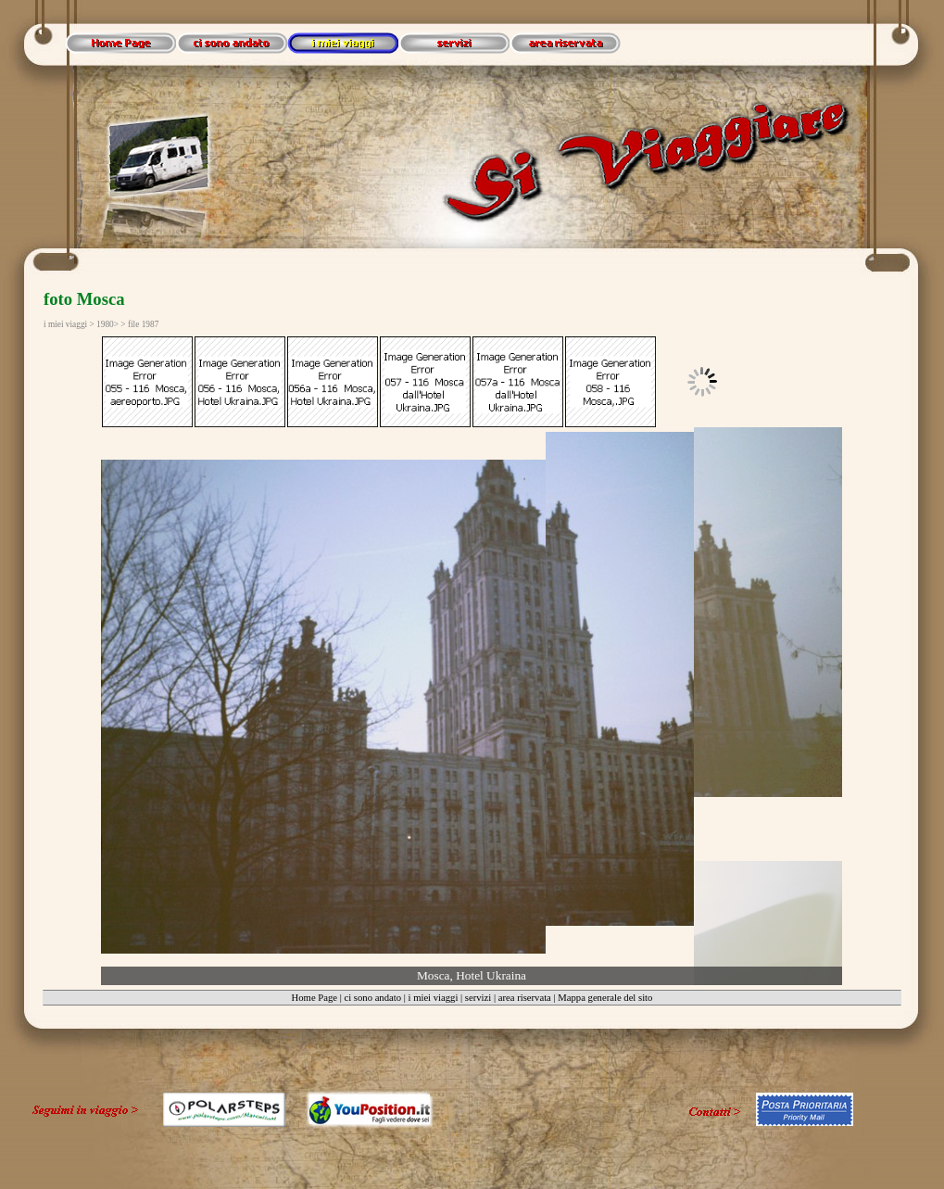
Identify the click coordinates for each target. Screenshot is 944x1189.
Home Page (314, 998)
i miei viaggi (434, 998)
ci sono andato (372, 998)
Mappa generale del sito (605, 998)
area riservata (524, 998)
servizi (478, 998)
